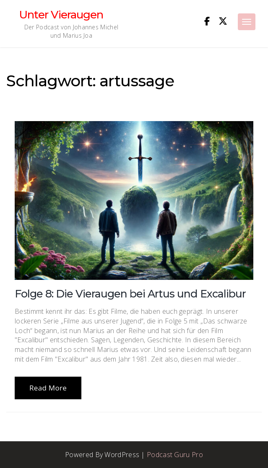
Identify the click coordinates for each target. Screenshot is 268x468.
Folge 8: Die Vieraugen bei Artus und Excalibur (130, 293)
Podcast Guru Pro (175, 454)
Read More (48, 388)
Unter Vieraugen (61, 14)
